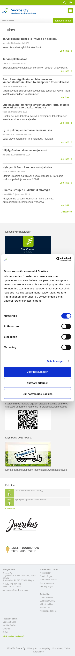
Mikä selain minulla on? (13, 636)
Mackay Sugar (46, 586)
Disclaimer (57, 648)
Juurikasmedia (46, 597)
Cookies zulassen (37, 371)
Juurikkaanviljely (47, 601)
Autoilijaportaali (47, 611)
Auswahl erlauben (37, 382)
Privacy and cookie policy (38, 648)
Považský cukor (47, 583)
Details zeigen (55, 361)
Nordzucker (45, 573)
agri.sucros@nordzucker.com (16, 590)
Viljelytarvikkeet (47, 604)
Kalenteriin (10, 508)
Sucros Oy (45, 607)
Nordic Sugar (46, 576)
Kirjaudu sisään (63, 20)
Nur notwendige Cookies (37, 393)
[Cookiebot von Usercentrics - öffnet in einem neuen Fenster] (56, 259)
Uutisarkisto (66, 211)
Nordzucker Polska (48, 580)
